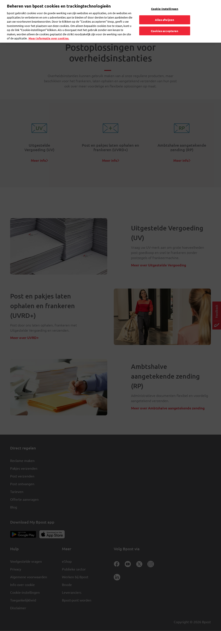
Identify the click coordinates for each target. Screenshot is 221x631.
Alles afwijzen (164, 11)
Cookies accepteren (164, 22)
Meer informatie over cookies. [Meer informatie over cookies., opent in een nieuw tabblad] (48, 30)
